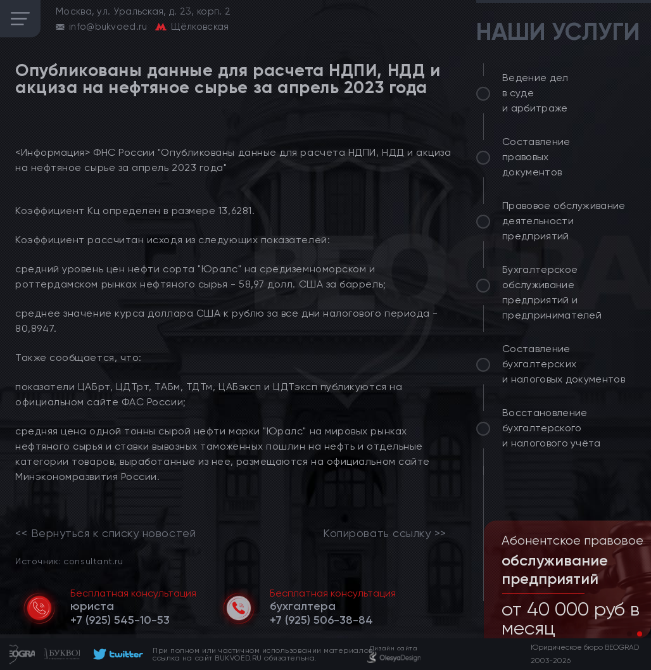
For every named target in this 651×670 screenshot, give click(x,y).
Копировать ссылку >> (384, 533)
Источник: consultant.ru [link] (69, 561)
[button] (629, 633)
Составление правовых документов (536, 157)
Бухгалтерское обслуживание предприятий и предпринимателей (552, 292)
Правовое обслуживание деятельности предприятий (564, 220)
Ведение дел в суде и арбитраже (535, 93)
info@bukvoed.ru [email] (108, 26)
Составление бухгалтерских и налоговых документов (563, 364)
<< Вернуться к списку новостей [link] (105, 533)
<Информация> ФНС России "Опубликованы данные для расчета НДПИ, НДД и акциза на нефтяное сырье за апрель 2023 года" (233, 160)
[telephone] (120, 620)
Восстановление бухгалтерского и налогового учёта (551, 428)
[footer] (116, 654)
